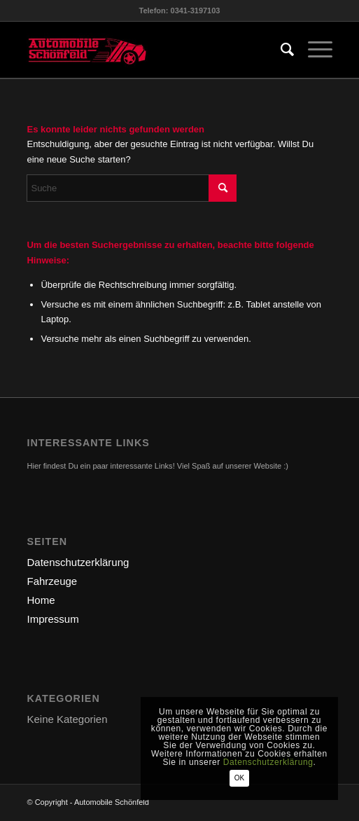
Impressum (52, 619)
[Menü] (313, 50)
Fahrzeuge (52, 581)
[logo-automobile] (149, 50)
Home (41, 600)
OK (239, 778)
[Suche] (280, 50)
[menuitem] (280, 50)
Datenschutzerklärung (78, 562)
